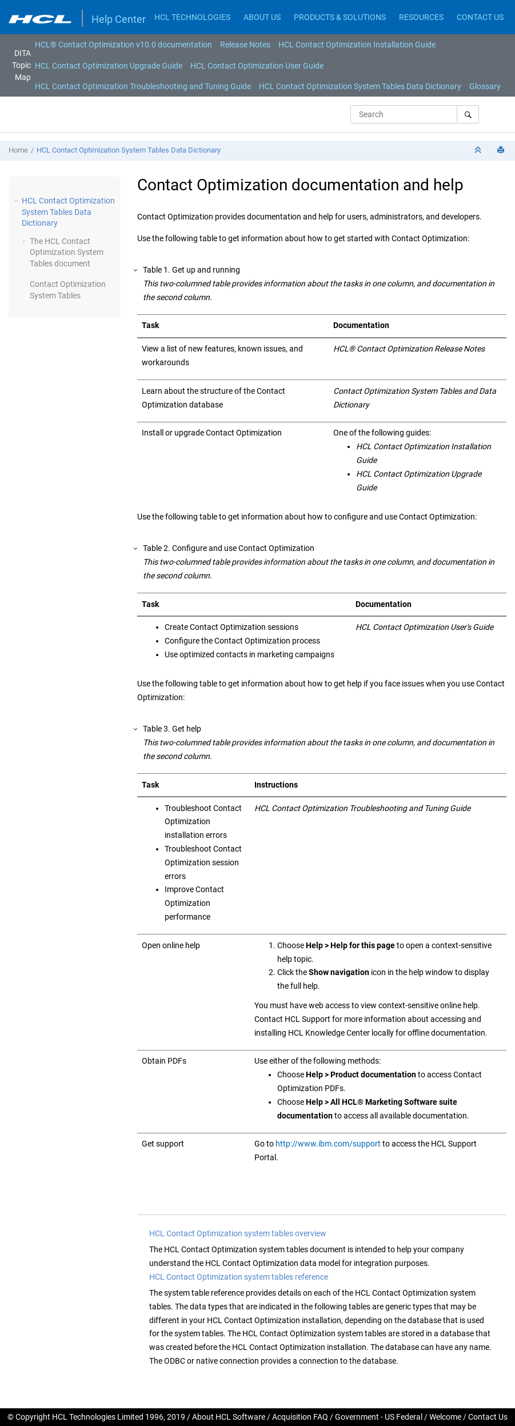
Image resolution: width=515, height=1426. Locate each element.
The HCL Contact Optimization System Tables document (66, 252)
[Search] (468, 114)
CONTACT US (480, 17)
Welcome (445, 1416)
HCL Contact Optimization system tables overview (237, 1233)
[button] (17, 200)
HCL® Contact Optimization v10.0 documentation (123, 44)
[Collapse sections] (479, 150)
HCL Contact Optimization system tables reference (238, 1276)
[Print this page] (501, 150)
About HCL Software (228, 1416)
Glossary (485, 86)
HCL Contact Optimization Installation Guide (357, 44)
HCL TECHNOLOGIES (192, 17)
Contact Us (488, 1416)
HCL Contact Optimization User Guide (257, 65)
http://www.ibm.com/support (328, 1143)
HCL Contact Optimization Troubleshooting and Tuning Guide (143, 86)
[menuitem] (123, 44)
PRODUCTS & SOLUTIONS (340, 17)
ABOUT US (262, 17)
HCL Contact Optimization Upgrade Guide (108, 65)
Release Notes (245, 44)
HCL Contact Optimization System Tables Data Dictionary (360, 86)
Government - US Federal (378, 1416)
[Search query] (414, 114)
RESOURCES (421, 17)
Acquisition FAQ (300, 1416)
